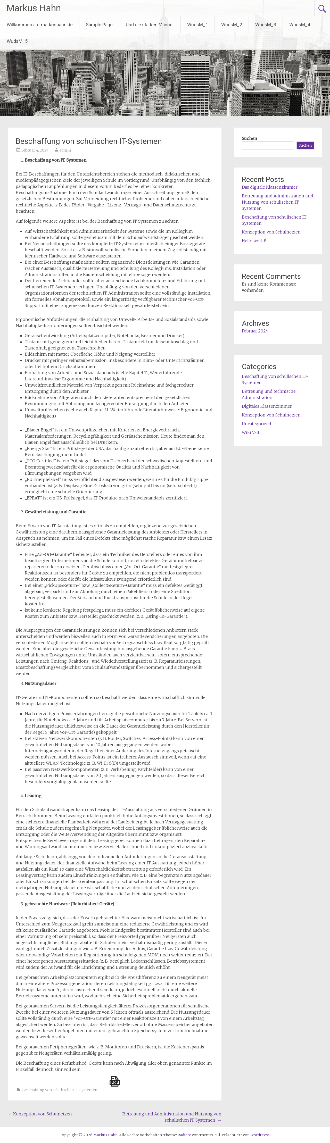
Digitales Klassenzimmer (267, 406)
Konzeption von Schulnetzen (40, 1113)
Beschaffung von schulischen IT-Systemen (59, 1090)
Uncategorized (256, 423)
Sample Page (99, 24)
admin (65, 150)
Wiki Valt (250, 432)
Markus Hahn (33, 8)
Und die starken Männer (150, 24)
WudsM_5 (17, 41)
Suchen (249, 138)
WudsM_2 (231, 24)
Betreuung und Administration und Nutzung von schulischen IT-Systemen (277, 202)
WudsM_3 (265, 24)
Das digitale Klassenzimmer (270, 187)
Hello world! (254, 240)
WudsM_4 (299, 24)
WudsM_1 (197, 24)
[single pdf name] (115, 1081)
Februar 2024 (255, 330)
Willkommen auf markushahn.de (40, 24)
